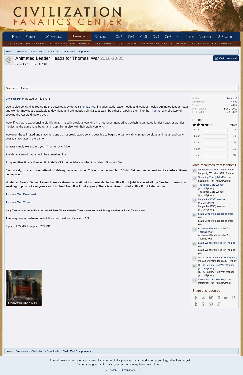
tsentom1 (23, 64)
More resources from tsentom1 (214, 165)
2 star (196, 148)
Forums (31, 37)
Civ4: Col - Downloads (174, 43)
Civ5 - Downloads (127, 43)
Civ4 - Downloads (149, 43)
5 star (196, 129)
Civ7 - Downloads (57, 43)
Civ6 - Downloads (80, 43)
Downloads (79, 36)
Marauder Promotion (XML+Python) (217, 257)
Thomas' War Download (21, 194)
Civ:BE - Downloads (104, 43)
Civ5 (143, 37)
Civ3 (168, 37)
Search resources (35, 43)
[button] (40, 37)
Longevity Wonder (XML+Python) (216, 169)
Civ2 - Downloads (222, 43)
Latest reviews (14, 43)
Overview (12, 88)
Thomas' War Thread (19, 202)
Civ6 (131, 37)
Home (16, 37)
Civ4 (156, 37)
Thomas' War (88, 106)
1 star (196, 155)
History (24, 88)
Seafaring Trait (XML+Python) (214, 177)
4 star (196, 136)
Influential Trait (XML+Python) (214, 279)
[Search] (224, 37)
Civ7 (119, 37)
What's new (54, 37)
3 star (196, 142)
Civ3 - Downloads (199, 43)
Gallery (100, 37)
